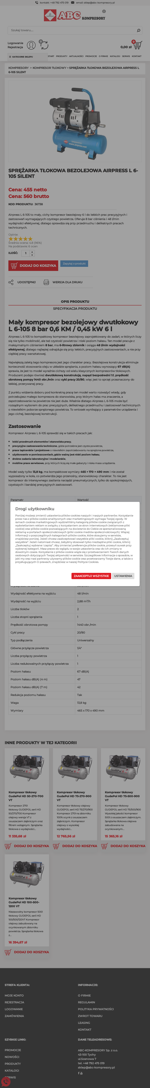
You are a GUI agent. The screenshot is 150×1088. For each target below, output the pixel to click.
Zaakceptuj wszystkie (86, 577)
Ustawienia (118, 577)
